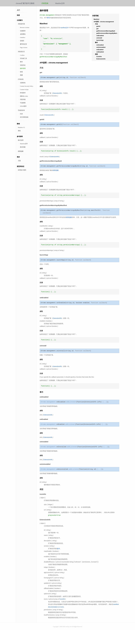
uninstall (99, 38)
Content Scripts (24, 89)
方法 (96, 24)
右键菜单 (23, 31)
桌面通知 (23, 34)
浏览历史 (23, 65)
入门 (18, 10)
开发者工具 (23, 58)
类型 (96, 54)
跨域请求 (23, 93)
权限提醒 (20, 151)
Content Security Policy (26, 86)
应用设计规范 (22, 170)
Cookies (22, 55)
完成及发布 (21, 110)
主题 (19, 160)
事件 (21, 62)
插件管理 (23, 68)
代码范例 (44, 3)
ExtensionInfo (100, 59)
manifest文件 (64, 27)
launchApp (99, 40)
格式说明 (20, 140)
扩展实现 (20, 79)
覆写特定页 (23, 44)
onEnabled (99, 49)
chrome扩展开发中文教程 (25, 3)
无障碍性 (23, 83)
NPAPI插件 (23, 106)
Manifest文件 (60, 3)
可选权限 (23, 103)
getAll (98, 26)
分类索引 (20, 20)
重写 (48, 18)
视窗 (21, 75)
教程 (18, 124)
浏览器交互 (21, 51)
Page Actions (23, 47)
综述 (18, 15)
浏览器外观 (21, 24)
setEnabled (100, 35)
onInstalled (100, 45)
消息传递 (23, 99)
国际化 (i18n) (24, 96)
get (97, 28)
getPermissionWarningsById (105, 31)
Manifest (96, 19)
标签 (21, 72)
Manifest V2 (21, 127)
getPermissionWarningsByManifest (107, 33)
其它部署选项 (24, 117)
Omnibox (22, 37)
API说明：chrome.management (104, 21)
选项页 (22, 41)
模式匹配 (23, 147)
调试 (19, 131)
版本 (58, 548)
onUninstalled (100, 47)
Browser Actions (24, 27)
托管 (21, 114)
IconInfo (99, 56)
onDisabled (100, 52)
